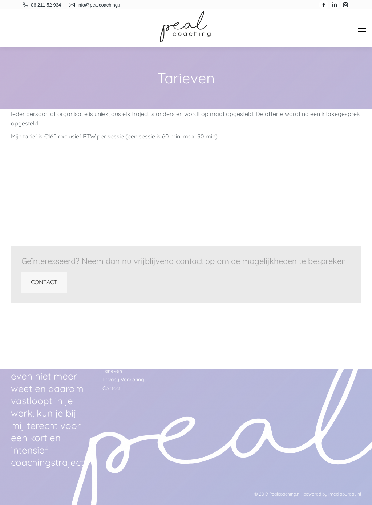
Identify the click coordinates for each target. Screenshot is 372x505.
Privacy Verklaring (123, 379)
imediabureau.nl (344, 494)
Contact (111, 388)
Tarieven (112, 371)
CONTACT (44, 282)
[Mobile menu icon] (362, 28)
